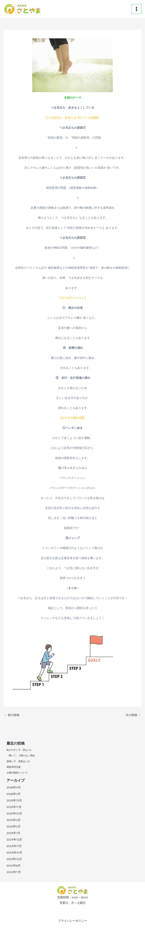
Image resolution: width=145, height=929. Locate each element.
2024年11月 (14, 846)
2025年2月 (14, 826)
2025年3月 (14, 820)
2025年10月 (14, 813)
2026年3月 (14, 794)
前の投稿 (11, 715)
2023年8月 (14, 865)
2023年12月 (14, 859)
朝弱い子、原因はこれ (18, 761)
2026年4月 (14, 787)
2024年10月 (14, 852)
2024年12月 (14, 839)
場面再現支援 (14, 767)
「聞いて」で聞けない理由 (21, 755)
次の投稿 (133, 715)
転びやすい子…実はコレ (19, 750)
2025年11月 (14, 807)
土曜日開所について (17, 772)
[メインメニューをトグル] (136, 9)
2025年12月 (14, 800)
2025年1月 (13, 833)
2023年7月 (14, 872)
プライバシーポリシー (72, 920)
